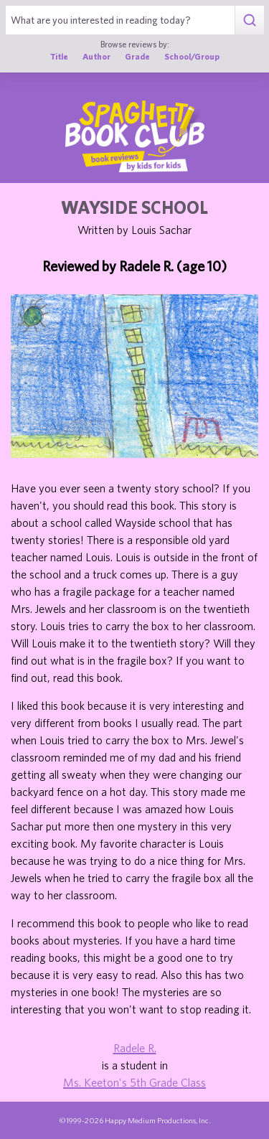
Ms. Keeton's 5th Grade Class (134, 1082)
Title (59, 56)
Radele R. (134, 1047)
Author (96, 56)
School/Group (192, 56)
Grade (137, 56)
